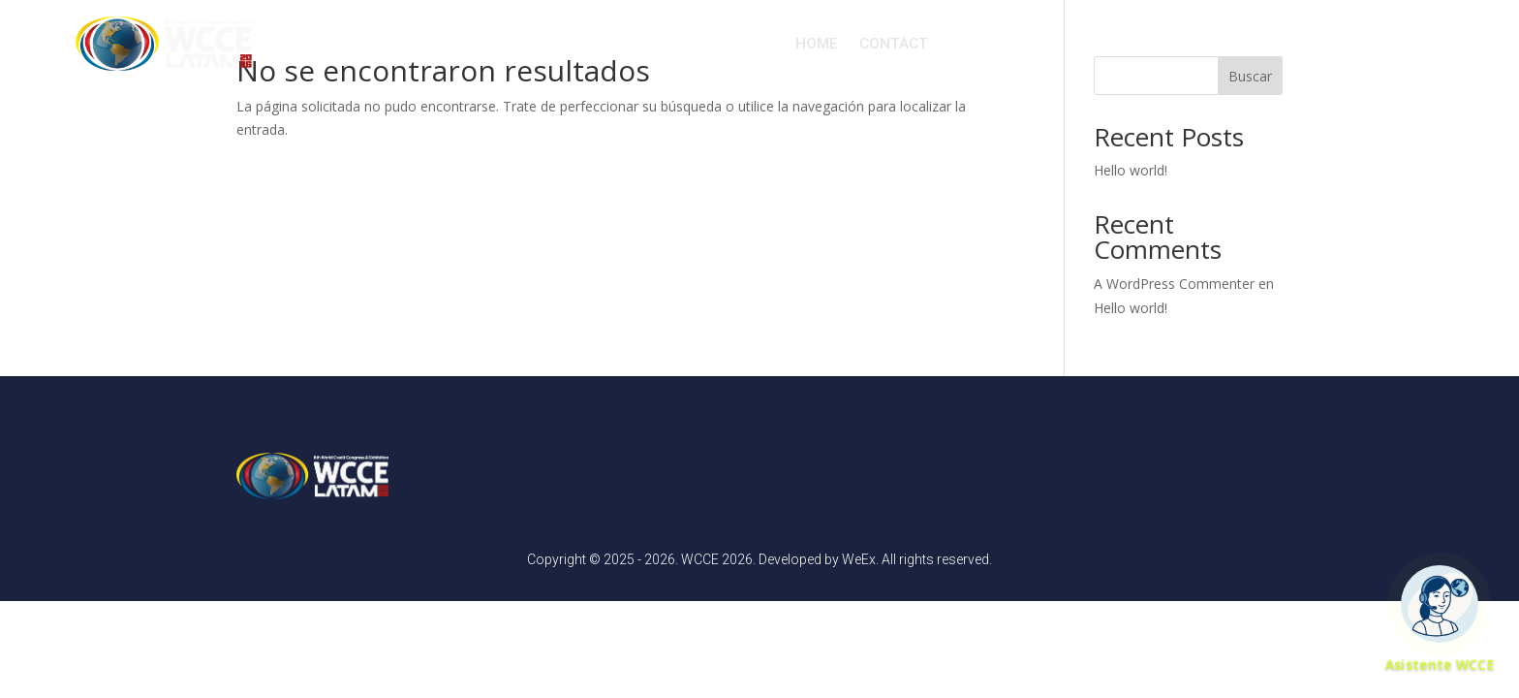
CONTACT (893, 43)
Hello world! (1130, 170)
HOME (816, 43)
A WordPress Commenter (1174, 283)
